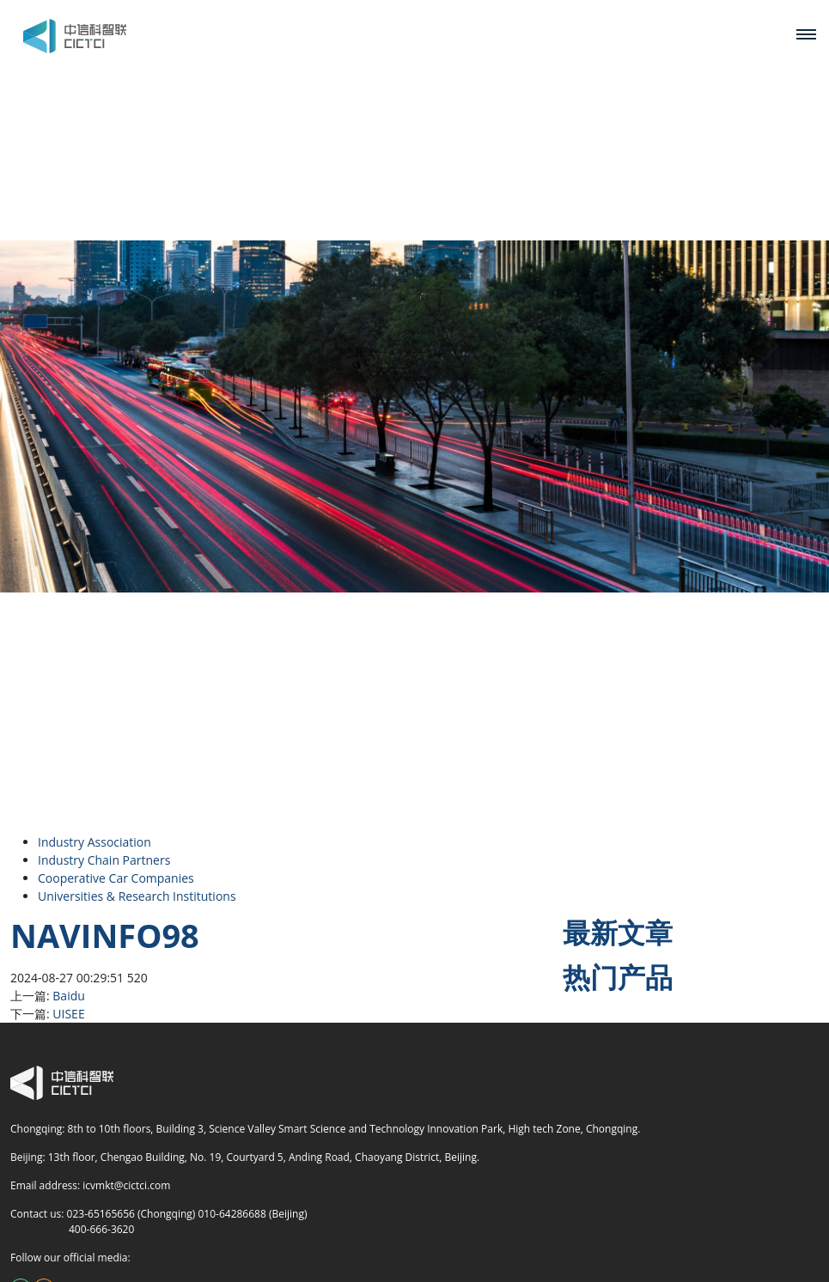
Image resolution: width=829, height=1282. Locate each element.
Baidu (68, 995)
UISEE (68, 1014)
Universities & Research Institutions (137, 896)
